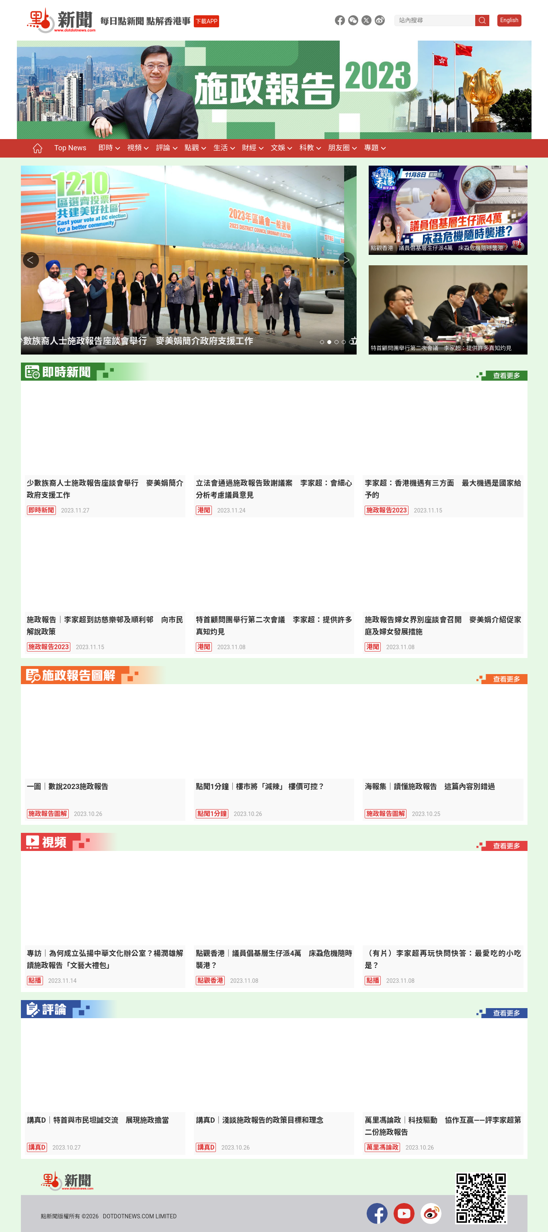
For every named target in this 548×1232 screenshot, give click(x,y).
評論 (163, 147)
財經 (249, 147)
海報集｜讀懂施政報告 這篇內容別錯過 (430, 786)
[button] (322, 342)
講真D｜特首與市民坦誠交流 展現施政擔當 (98, 1120)
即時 (106, 147)
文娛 (278, 147)
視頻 (134, 147)
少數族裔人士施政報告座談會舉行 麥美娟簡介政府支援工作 (146, 341)
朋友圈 (339, 147)
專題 (371, 147)
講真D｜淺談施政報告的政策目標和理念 (260, 1120)
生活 (220, 147)
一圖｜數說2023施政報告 (68, 786)
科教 (307, 147)
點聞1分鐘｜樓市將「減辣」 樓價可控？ (260, 786)
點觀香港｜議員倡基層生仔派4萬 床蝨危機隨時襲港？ (440, 248)
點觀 (192, 147)
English (509, 20)
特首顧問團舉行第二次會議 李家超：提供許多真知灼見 (441, 348)
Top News (70, 147)
